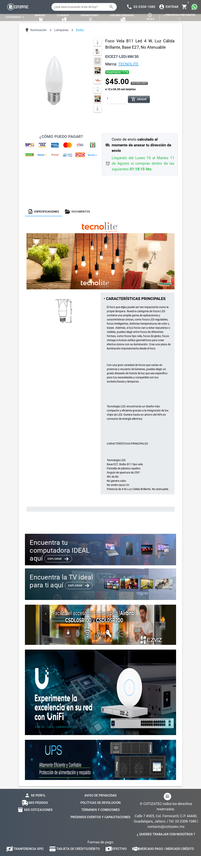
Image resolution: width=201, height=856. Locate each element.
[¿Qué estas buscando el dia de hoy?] (80, 7)
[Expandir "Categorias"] (15, 17)
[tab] (43, 211)
